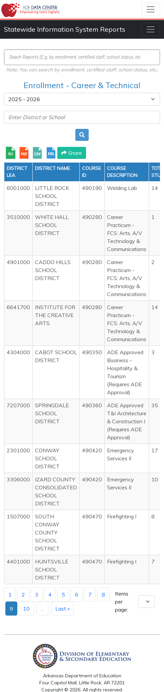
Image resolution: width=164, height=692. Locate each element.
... (42, 608)
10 (26, 608)
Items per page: (121, 601)
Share (71, 153)
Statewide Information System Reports (64, 29)
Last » (62, 608)
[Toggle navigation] (150, 9)
